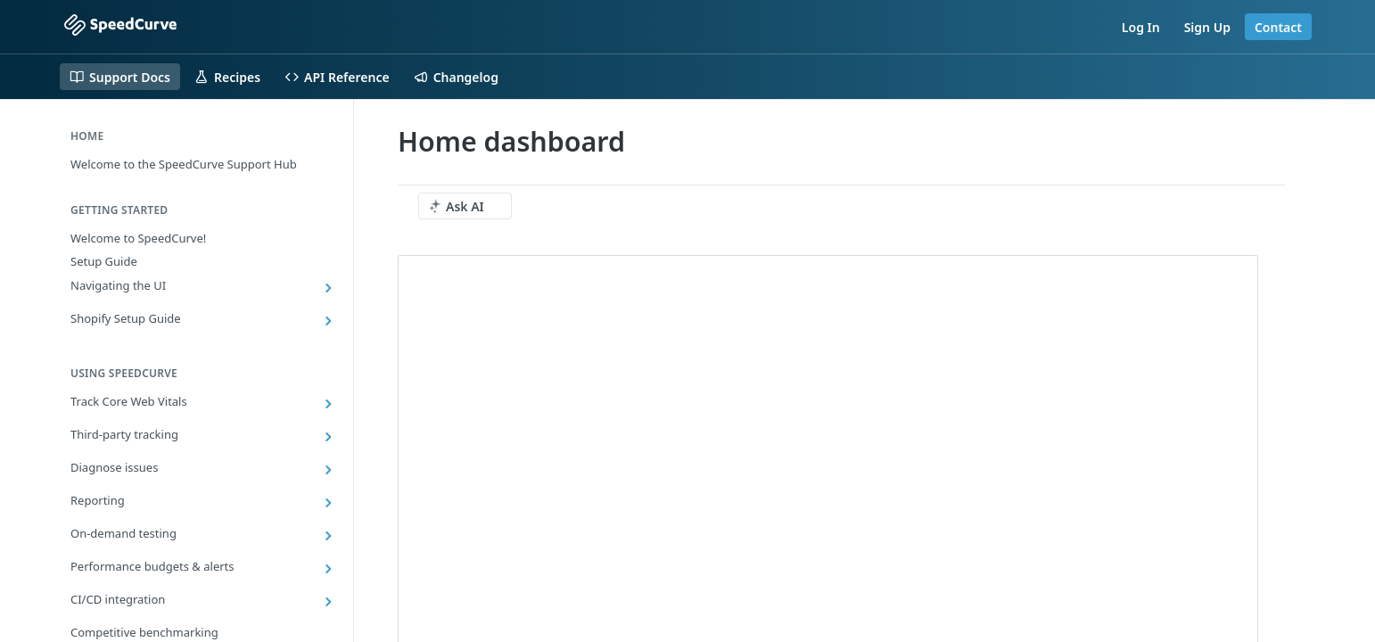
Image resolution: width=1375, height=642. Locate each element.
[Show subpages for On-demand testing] (328, 536)
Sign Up (1207, 27)
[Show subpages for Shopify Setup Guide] (328, 321)
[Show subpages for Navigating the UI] (328, 288)
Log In (1141, 27)
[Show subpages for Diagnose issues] (328, 470)
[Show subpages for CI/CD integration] (328, 602)
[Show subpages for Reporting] (328, 503)
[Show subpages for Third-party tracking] (328, 437)
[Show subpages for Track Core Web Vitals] (328, 404)
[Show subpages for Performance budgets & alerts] (328, 569)
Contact (1278, 27)
